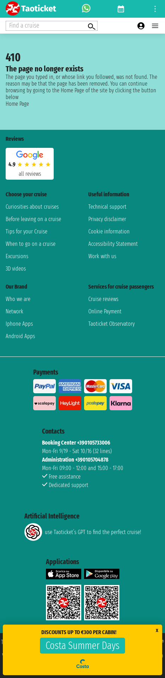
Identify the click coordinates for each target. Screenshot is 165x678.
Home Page (17, 103)
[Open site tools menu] (155, 9)
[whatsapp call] (86, 9)
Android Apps (20, 336)
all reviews (30, 173)
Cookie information (109, 231)
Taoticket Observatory (111, 323)
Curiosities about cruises (32, 206)
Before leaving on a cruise (33, 219)
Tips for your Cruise (26, 231)
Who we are (18, 299)
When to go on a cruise (30, 244)
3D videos (16, 268)
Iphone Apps (19, 323)
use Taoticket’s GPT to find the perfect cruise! (82, 532)
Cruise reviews (103, 299)
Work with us (102, 256)
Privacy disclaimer (107, 219)
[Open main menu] (155, 26)
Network (14, 311)
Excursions (17, 256)
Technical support (107, 206)
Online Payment (105, 311)
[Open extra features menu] (52, 26)
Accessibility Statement (113, 244)
